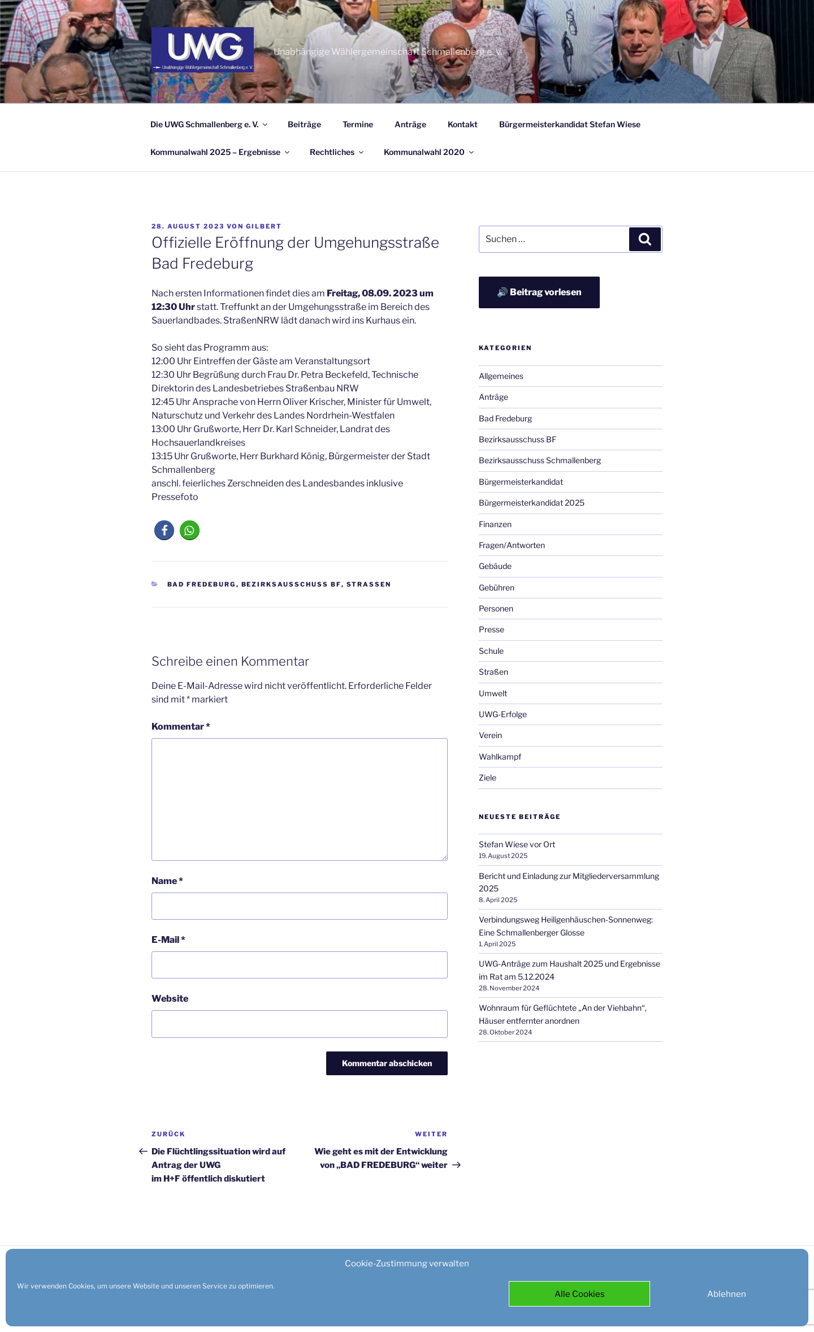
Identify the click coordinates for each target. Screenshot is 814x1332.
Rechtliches (337, 152)
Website (169, 998)
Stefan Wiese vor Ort (517, 844)
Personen (496, 608)
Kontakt (463, 124)
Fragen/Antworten (512, 545)
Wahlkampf (500, 756)
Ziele (487, 777)
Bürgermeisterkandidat (521, 481)
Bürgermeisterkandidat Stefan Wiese (569, 124)
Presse (491, 629)
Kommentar (180, 726)
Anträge (410, 124)
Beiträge (304, 124)
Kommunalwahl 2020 (429, 152)
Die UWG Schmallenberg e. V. (209, 124)
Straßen (369, 584)
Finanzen (495, 524)
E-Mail (168, 939)
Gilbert (264, 226)
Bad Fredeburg (201, 584)
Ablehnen (726, 1294)
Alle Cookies (580, 1294)
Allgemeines (501, 376)
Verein (490, 735)
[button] (164, 530)
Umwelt (493, 693)
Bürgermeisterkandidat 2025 (531, 502)
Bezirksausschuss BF (291, 584)
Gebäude (495, 566)
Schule (491, 651)
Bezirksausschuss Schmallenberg (540, 460)
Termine (358, 124)
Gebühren (496, 587)
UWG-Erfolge (503, 714)
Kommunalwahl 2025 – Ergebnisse (220, 152)
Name (167, 881)
